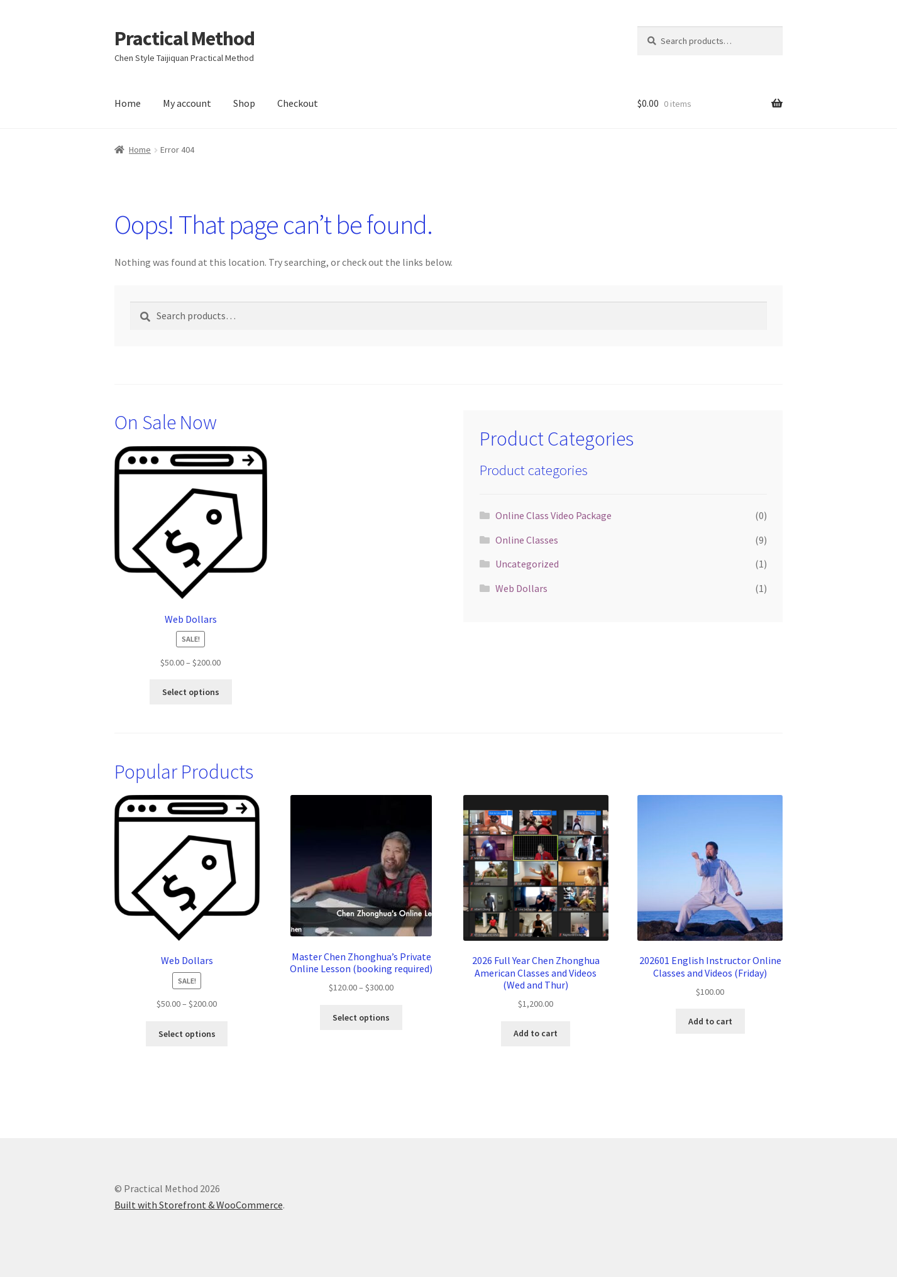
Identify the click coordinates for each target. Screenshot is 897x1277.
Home (127, 103)
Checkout (297, 103)
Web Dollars (521, 588)
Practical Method (184, 38)
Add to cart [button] (536, 1033)
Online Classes (526, 540)
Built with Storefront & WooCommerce (198, 1204)
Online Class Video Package (553, 515)
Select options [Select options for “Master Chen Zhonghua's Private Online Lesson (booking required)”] (361, 1017)
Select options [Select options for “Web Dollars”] (190, 692)
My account (187, 103)
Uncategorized (527, 563)
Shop (244, 103)
